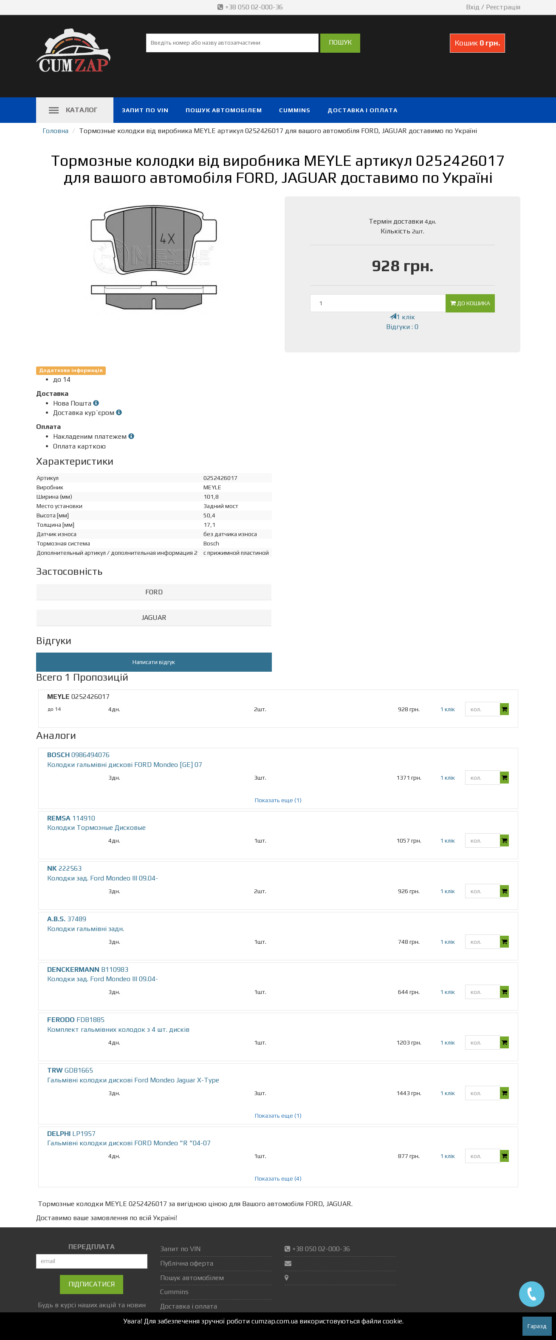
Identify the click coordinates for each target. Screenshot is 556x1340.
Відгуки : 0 (402, 327)
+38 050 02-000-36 (251, 7)
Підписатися (91, 1284)
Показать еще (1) (278, 800)
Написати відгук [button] (154, 662)
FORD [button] (154, 592)
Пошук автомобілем (224, 110)
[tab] (154, 592)
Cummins (294, 110)
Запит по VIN (145, 110)
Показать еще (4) (278, 1178)
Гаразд (537, 1326)
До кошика (470, 303)
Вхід (473, 7)
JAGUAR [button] (154, 617)
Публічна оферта (186, 1263)
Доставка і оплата (362, 110)
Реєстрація (503, 7)
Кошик (477, 42)
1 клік (402, 317)
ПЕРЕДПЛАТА (91, 1247)
